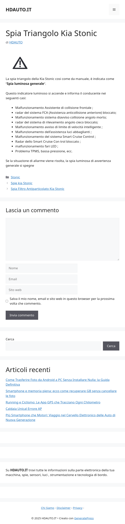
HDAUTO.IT (19, 9)
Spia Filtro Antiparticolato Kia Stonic (37, 189)
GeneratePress (84, 518)
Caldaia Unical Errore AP (24, 408)
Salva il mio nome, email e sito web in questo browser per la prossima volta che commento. (62, 301)
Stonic (15, 177)
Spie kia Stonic (21, 183)
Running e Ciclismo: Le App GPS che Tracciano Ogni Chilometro (53, 402)
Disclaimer (64, 508)
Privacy (77, 508)
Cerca (10, 339)
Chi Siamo (47, 508)
